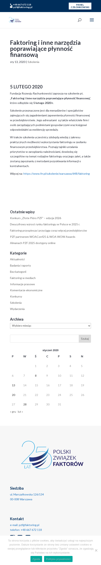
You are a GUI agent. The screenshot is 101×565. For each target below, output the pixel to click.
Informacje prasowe (22, 284)
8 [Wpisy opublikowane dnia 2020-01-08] (35, 375)
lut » (20, 411)
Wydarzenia (17, 309)
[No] (96, 550)
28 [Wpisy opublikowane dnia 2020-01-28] (24, 404)
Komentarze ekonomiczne (26, 290)
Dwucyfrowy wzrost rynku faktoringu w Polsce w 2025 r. (45, 224)
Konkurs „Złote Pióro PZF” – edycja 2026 (35, 218)
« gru (13, 411)
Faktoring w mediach (23, 278)
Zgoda (36, 559)
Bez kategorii (18, 271)
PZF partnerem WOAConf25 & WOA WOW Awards (42, 236)
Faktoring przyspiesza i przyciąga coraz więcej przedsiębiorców (48, 230)
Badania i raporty (20, 265)
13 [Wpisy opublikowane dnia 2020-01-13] (13, 385)
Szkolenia (33, 62)
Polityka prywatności (58, 559)
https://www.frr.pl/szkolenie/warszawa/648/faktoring (56, 173)
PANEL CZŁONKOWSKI (80, 6)
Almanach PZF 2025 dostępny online (33, 243)
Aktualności (17, 259)
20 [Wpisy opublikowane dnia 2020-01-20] (13, 395)
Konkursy (16, 296)
